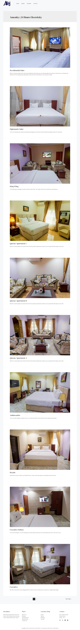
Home (17, 3)
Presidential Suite (17, 70)
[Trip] (62, 620)
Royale (12, 472)
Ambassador (15, 415)
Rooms (21, 3)
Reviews (24, 616)
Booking (27, 3)
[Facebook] (65, 620)
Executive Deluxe (17, 529)
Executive (14, 587)
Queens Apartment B (18, 301)
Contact (33, 3)
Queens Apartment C (18, 243)
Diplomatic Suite (16, 129)
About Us (24, 614)
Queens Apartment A (18, 358)
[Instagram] (60, 620)
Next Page (69, 599)
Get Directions (25, 617)
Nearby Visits (25, 619)
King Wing (14, 186)
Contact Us (24, 620)
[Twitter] (67, 620)
